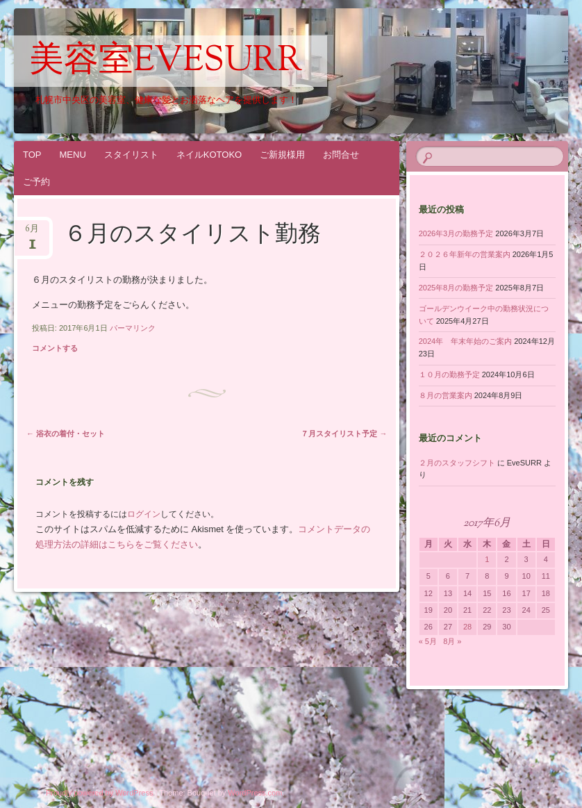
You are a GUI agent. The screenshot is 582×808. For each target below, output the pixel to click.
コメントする (55, 348)
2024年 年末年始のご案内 (465, 341)
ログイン (143, 514)
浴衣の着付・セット (65, 433)
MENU (73, 154)
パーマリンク (133, 328)
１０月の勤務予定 (449, 374)
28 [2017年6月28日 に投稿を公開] (467, 627)
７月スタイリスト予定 (344, 433)
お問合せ (341, 154)
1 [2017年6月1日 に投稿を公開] (487, 559)
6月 (32, 233)
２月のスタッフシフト (457, 463)
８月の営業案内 (445, 395)
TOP (32, 154)
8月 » (452, 641)
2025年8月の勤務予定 (456, 287)
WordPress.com (255, 793)
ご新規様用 (282, 154)
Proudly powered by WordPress (99, 793)
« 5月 (428, 641)
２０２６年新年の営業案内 (464, 254)
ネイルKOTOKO (209, 154)
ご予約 (36, 181)
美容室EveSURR (166, 62)
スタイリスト (131, 154)
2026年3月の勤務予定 (456, 233)
